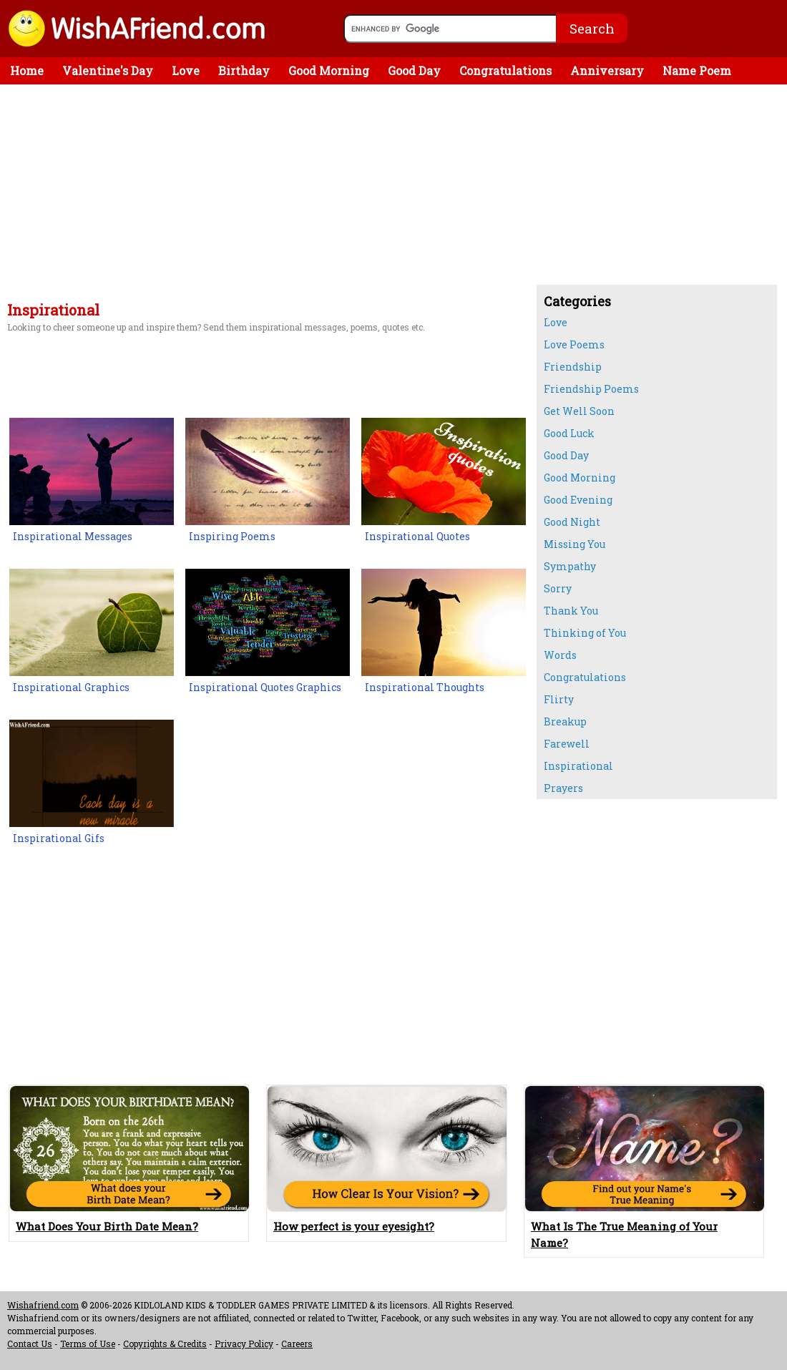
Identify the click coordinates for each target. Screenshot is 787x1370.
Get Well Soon (579, 411)
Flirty (559, 699)
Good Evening (578, 500)
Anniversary (607, 70)
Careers (297, 1343)
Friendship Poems (591, 389)
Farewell (567, 743)
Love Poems (574, 344)
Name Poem (697, 70)
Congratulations (505, 70)
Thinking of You (585, 633)
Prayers (563, 788)
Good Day (414, 70)
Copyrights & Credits (165, 1343)
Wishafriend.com (43, 1305)
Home (27, 70)
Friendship (573, 366)
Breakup (565, 721)
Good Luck (569, 433)
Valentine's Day (107, 70)
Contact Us (29, 1343)
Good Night (572, 522)
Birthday (244, 70)
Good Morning (328, 70)
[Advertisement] (265, 195)
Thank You (571, 610)
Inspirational (578, 766)
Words (560, 655)
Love (186, 70)
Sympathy (570, 566)
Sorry (558, 588)
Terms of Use (87, 1343)
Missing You (574, 544)
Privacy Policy (244, 1343)
